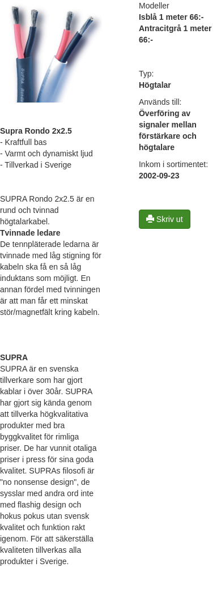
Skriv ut (164, 219)
